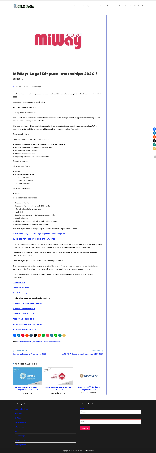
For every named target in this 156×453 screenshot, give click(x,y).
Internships (36, 87)
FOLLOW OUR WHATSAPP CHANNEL (27, 303)
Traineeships (20, 440)
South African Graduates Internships (47, 342)
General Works (20, 422)
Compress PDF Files (21, 288)
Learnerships (20, 436)
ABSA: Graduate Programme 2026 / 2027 (58, 388)
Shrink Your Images (20, 293)
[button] (14, 335)
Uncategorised (20, 445)
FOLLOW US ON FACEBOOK (24, 309)
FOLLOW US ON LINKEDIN (23, 319)
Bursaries (18, 414)
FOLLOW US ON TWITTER (23, 314)
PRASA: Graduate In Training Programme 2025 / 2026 (27, 388)
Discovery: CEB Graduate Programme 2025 (88, 388)
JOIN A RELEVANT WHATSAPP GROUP (28, 324)
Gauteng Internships (24, 342)
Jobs (16, 431)
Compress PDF (19, 282)
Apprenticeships (21, 409)
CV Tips (18, 418)
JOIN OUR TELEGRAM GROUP (24, 329)
